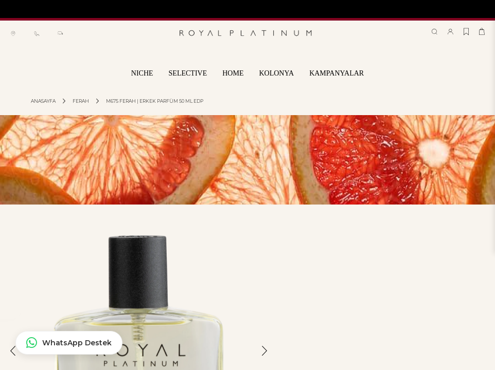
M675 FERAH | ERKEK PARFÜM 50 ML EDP (154, 101)
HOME (232, 73)
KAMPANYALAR (336, 73)
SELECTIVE (188, 73)
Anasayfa (43, 101)
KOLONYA (276, 73)
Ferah (81, 101)
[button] (13, 358)
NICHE (142, 73)
